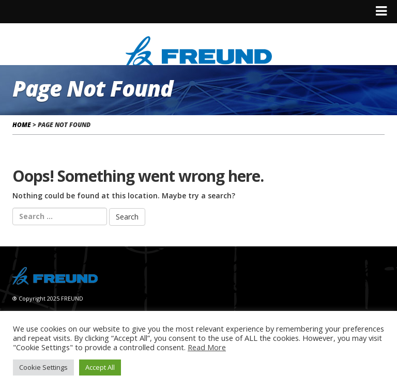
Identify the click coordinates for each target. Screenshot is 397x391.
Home (21, 124)
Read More (207, 347)
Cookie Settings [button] (43, 367)
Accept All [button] (100, 367)
